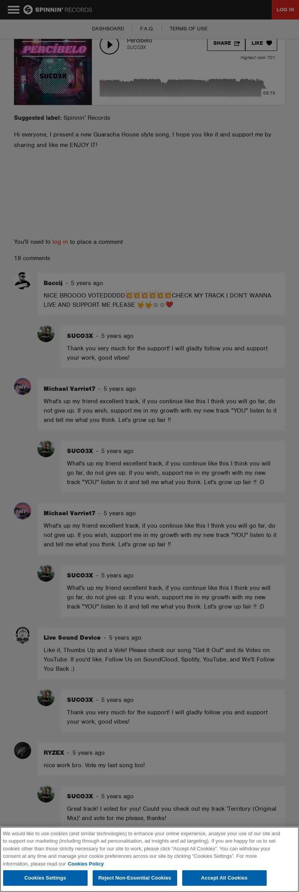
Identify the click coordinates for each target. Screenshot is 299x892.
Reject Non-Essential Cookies (134, 878)
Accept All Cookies (224, 878)
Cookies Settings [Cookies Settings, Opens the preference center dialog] (45, 878)
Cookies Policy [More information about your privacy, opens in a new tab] (86, 864)
